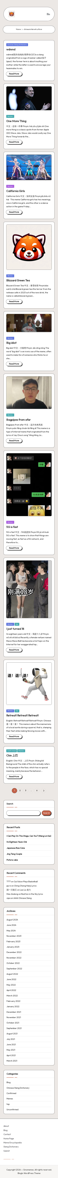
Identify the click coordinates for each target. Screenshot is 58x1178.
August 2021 (12, 1033)
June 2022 (11, 979)
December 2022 (14, 952)
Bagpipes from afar (18, 419)
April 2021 (11, 1055)
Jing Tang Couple (14, 854)
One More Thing (16, 121)
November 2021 (14, 1017)
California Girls (15, 191)
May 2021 (11, 1050)
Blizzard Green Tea (18, 280)
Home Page (9, 1138)
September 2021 (14, 1028)
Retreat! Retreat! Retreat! (22, 715)
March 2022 (12, 995)
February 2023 (13, 941)
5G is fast (12, 527)
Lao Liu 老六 (25, 890)
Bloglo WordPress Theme (29, 1173)
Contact (7, 1134)
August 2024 (12, 919)
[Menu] (48, 14)
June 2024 (11, 925)
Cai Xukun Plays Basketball (26, 881)
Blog (9, 1082)
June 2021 (11, 1044)
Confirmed (11, 751)
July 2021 (11, 1039)
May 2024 (11, 930)
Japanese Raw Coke (16, 848)
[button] (43, 790)
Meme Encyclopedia (13, 1142)
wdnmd (10, 49)
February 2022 (13, 1001)
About (6, 1126)
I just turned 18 (15, 629)
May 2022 (11, 985)
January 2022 (13, 1006)
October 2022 (13, 963)
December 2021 (14, 1012)
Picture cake (12, 860)
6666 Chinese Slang (23, 898)
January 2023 (13, 947)
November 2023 (14, 936)
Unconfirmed (12, 1109)
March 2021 (12, 1060)
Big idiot (11, 342)
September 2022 (14, 968)
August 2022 (12, 974)
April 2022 (11, 990)
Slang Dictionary (11, 1146)
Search (10, 803)
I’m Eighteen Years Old (17, 842)
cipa (8, 898)
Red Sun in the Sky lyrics (32, 894)
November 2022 (14, 957)
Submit (7, 1151)
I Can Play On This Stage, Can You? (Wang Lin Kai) (29, 836)
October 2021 (13, 1022)
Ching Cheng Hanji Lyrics (25, 885)
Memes (10, 116)
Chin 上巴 (12, 755)
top (17, 624)
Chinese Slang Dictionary (17, 45)
